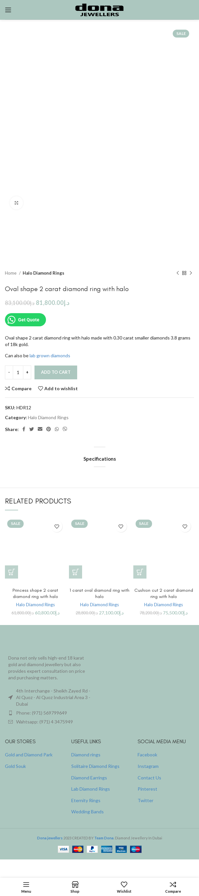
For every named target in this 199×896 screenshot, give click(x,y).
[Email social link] (40, 429)
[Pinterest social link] (48, 429)
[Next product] (191, 273)
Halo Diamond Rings (43, 273)
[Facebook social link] (23, 429)
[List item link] (49, 713)
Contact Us (149, 777)
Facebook (147, 754)
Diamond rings (85, 754)
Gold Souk (15, 766)
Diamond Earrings (89, 777)
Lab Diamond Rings (90, 789)
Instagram (148, 766)
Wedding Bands (87, 811)
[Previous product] (177, 273)
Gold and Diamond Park (29, 754)
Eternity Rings (85, 800)
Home (11, 273)
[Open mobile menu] (8, 9)
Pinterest (147, 789)
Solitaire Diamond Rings (95, 766)
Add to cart (56, 372)
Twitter (145, 800)
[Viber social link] (65, 429)
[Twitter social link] (31, 429)
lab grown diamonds (50, 355)
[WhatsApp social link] (57, 429)
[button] (11, 572)
